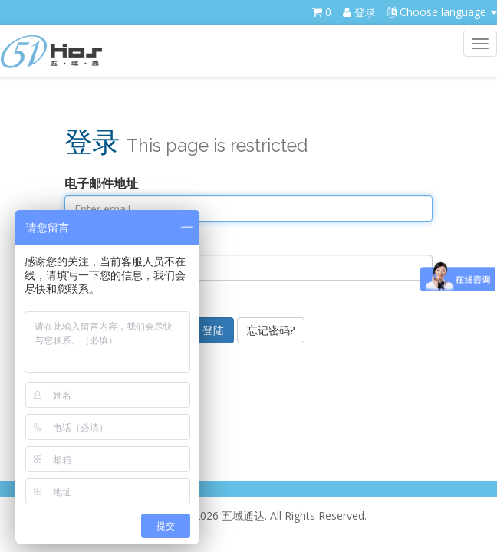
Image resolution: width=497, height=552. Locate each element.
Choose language (442, 12)
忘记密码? (271, 330)
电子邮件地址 (101, 183)
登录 (359, 12)
